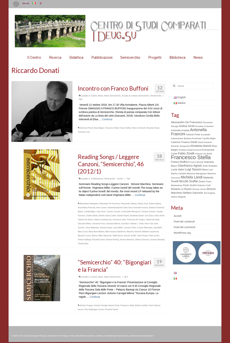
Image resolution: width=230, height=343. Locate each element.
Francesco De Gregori (136, 220)
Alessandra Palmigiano (89, 204)
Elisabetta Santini (137, 216)
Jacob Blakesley (92, 228)
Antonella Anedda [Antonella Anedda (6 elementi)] (180, 130)
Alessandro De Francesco (109, 204)
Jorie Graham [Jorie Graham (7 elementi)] (209, 165)
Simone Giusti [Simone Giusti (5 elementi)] (199, 189)
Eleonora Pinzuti (86, 128)
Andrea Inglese (155, 204)
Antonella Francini (141, 208)
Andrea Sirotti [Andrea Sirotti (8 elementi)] (187, 126)
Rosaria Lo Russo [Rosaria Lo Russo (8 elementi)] (181, 189)
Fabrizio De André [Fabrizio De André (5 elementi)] (203, 153)
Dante (113, 216)
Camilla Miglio (89, 212)
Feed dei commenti (184, 227)
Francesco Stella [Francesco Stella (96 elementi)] (191, 157)
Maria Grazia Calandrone (115, 232)
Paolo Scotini (154, 236)
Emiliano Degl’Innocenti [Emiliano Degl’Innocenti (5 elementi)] (190, 150)
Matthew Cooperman (150, 232)
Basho (80, 212)
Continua (107, 119)
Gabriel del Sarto (152, 220)
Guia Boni (125, 224)
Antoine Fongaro (86, 305)
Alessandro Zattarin (129, 204)
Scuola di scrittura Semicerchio (135, 96)
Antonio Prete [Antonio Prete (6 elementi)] (193, 134)
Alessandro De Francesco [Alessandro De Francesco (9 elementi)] (187, 122)
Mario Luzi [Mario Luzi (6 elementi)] (207, 169)
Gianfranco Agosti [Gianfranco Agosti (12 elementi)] (190, 165)
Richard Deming (112, 240)
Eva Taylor (149, 216)
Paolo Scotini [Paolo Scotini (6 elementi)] (190, 185)
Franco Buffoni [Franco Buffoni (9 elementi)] (180, 161)
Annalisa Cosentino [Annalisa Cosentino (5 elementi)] (204, 126)
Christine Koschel (148, 212)
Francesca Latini (119, 220)
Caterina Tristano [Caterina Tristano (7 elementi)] (180, 142)
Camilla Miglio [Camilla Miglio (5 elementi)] (209, 138)
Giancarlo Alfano (84, 224)
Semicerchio (155, 96)
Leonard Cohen (130, 228)
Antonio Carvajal (100, 305)
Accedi (177, 215)
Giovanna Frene (98, 224)
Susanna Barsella (157, 240)
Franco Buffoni (125, 128)
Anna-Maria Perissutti (86, 208)
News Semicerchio (112, 96)
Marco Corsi (83, 232)
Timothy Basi (83, 244)
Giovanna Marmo (113, 224)
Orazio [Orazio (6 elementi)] (201, 181)
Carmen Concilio (113, 212)
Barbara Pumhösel (156, 208)
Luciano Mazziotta (144, 228)
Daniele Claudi (104, 216)
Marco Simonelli (138, 128)
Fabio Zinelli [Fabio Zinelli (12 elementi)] (186, 153)
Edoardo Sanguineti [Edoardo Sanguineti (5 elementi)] (180, 146)
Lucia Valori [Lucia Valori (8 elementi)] (177, 169)
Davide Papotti (123, 216)
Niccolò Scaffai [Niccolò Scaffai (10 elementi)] (188, 181)
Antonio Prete (113, 305)
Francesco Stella (111, 128)
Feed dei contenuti (184, 221)
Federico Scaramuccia (102, 220)
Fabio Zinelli (159, 216)
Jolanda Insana (106, 228)
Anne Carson (101, 208)
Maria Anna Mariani (96, 232)
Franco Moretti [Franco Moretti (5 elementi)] (196, 162)
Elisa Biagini (99, 128)
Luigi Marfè (157, 228)
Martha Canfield (141, 305)
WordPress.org (182, 232)
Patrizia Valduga (84, 240)
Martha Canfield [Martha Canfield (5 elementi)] (178, 173)
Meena (94, 236)
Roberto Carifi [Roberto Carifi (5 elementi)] (204, 185)
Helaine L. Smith (137, 224)
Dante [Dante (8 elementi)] (194, 142)
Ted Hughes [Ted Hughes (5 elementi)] (209, 193)
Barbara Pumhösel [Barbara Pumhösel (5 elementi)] (193, 138)
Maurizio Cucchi (84, 236)
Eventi (94, 96)
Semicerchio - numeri (113, 179)
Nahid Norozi (117, 236)
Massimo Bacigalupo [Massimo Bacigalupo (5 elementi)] (197, 173)
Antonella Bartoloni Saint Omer (120, 208)
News (100, 96)
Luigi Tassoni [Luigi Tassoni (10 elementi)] (193, 169)
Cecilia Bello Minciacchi (130, 212)
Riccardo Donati (152, 128)
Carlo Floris (101, 212)
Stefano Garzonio (142, 240)
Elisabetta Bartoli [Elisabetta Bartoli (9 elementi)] (201, 145)
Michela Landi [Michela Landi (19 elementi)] (191, 177)
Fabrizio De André (85, 220)
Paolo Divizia (142, 236)
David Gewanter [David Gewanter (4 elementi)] (205, 142)
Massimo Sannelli (134, 232)
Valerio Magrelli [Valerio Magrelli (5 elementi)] (178, 197)
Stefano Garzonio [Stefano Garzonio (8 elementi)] (193, 192)
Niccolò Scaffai (130, 236)
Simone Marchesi (127, 240)
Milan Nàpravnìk (105, 236)
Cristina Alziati (91, 216)
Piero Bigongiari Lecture (94, 309)
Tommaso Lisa (84, 132)
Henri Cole (149, 224)
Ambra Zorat (143, 204)
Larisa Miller (118, 228)
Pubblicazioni (97, 179)
